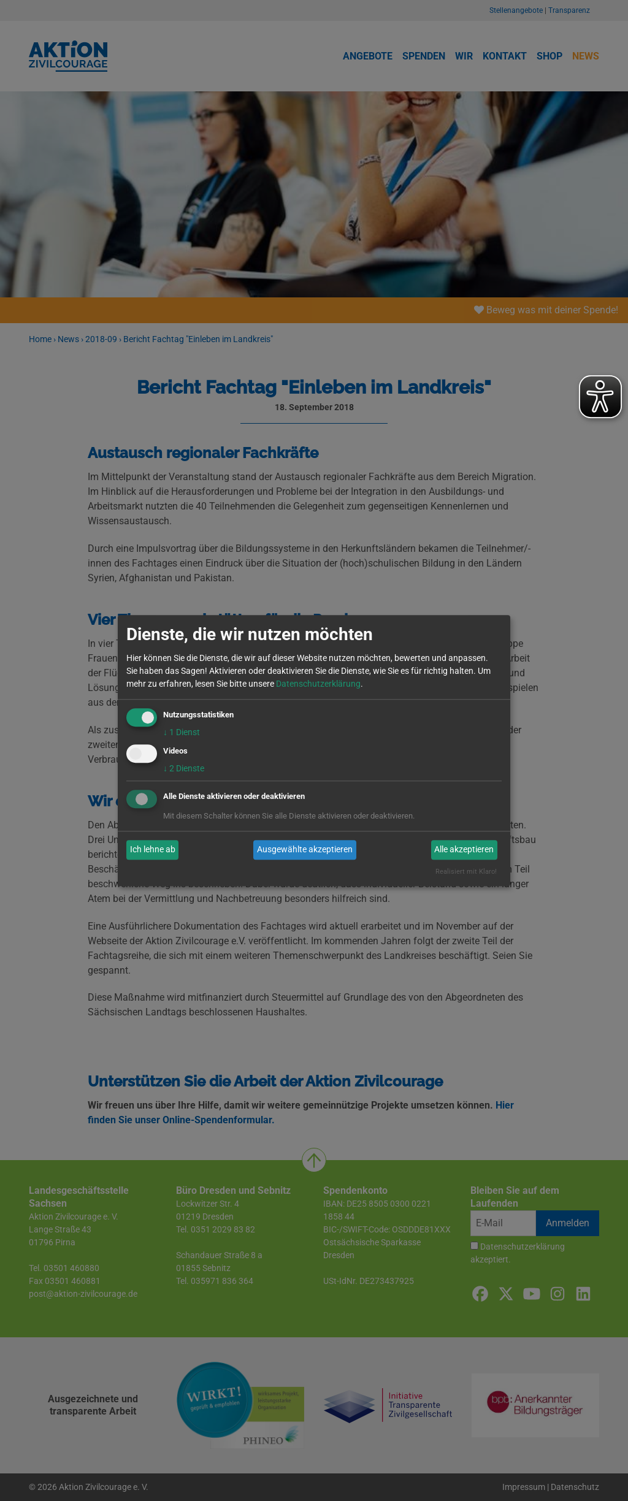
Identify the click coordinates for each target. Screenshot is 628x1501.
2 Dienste (183, 768)
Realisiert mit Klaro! (466, 872)
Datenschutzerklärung (318, 684)
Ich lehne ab (152, 850)
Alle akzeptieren (464, 850)
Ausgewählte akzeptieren (305, 850)
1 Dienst (181, 732)
